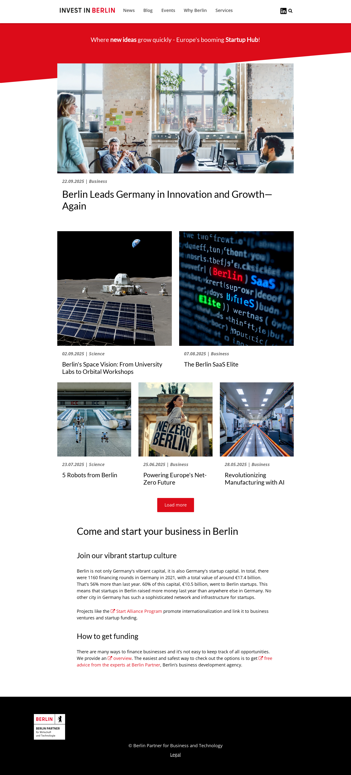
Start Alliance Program (136, 611)
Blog (148, 10)
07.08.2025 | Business (206, 354)
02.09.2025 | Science (83, 354)
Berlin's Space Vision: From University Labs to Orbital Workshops (112, 367)
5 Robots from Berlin (89, 474)
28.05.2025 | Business (247, 464)
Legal (175, 754)
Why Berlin (195, 10)
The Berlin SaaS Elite (211, 364)
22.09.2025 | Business (84, 181)
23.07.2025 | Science (83, 464)
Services (224, 10)
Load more (176, 505)
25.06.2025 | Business (165, 464)
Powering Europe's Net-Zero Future (175, 478)
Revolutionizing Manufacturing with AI (255, 478)
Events (168, 10)
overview (120, 658)
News (129, 10)
